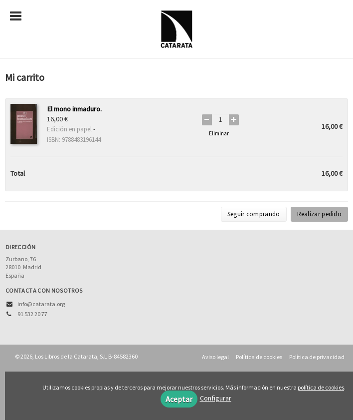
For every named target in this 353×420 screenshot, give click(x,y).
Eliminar (219, 133)
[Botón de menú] (19, 16)
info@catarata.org (41, 304)
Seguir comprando (253, 214)
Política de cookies (259, 357)
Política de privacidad (317, 357)
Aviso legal (215, 357)
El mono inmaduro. (74, 108)
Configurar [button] (215, 398)
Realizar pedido (319, 214)
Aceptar (179, 399)
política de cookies (321, 387)
